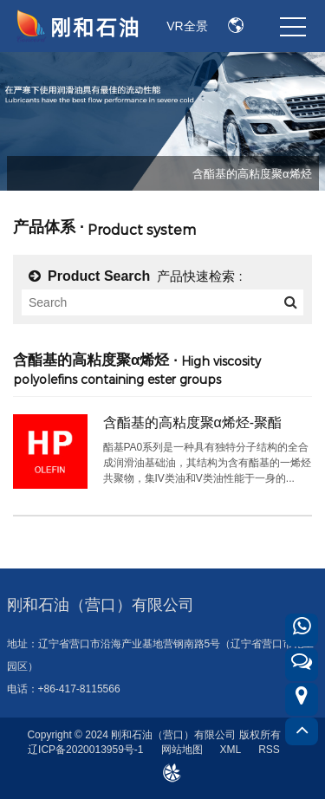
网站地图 (182, 750)
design (171, 769)
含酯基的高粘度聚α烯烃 (252, 173)
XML (231, 750)
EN (236, 26)
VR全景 (186, 26)
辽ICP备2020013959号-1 (85, 750)
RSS (269, 750)
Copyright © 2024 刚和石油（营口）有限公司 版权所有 (153, 735)
